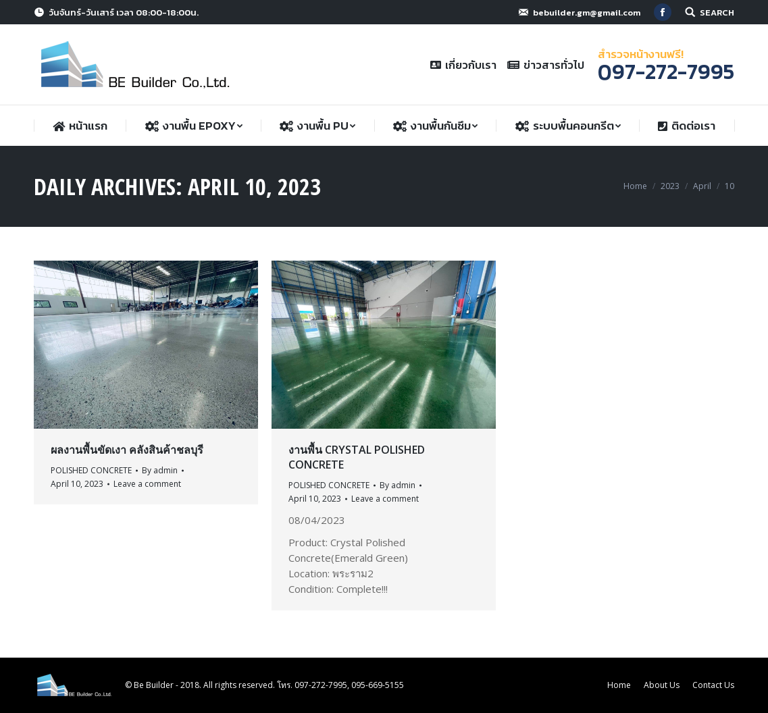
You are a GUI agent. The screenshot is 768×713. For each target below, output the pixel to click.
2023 (670, 186)
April (702, 186)
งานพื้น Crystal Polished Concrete (356, 457)
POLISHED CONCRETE (91, 470)
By (160, 470)
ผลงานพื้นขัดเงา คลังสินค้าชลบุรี (127, 449)
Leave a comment (147, 484)
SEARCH (717, 12)
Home (635, 186)
